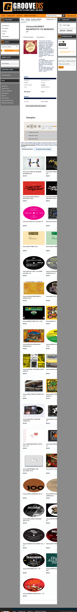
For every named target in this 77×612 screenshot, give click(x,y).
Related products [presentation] (27, 149)
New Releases (5, 25)
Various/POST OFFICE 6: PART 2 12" (56, 469)
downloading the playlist (28, 145)
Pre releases (5, 28)
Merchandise (5, 36)
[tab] (27, 149)
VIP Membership (6, 75)
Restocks (4, 31)
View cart (62, 30)
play (31, 126)
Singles (28, 19)
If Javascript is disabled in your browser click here (67, 52)
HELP (3, 80)
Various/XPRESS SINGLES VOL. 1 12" (33, 593)
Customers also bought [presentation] (43, 149)
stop (39, 126)
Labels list (16, 50)
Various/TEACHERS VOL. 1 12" (32, 568)
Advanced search (71, 15)
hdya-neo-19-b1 (33, 135)
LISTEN (43, 84)
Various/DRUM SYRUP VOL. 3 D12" (33, 321)
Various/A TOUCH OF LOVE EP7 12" (33, 221)
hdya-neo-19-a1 (33, 132)
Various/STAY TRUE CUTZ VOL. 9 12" (56, 543)
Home (22, 19)
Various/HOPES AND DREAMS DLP (56, 369)
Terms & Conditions (7, 90)
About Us (4, 95)
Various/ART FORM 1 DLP (30, 246)
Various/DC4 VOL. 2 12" (52, 296)
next (35, 126)
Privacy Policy (5, 88)
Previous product (27, 37)
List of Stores (5, 63)
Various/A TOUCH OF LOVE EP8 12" (56, 221)
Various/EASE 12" (51, 321)
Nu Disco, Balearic (36, 19)
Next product (41, 37)
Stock (3, 33)
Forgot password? (63, 48)
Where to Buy (5, 98)
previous (27, 126)
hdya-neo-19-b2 (33, 139)
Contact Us (4, 86)
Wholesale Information (7, 102)
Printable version (50, 19)
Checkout (69, 30)
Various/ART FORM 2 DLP (53, 246)
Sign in (61, 41)
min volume (53, 126)
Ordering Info (5, 93)
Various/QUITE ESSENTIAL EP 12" (32, 494)
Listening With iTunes (7, 100)
